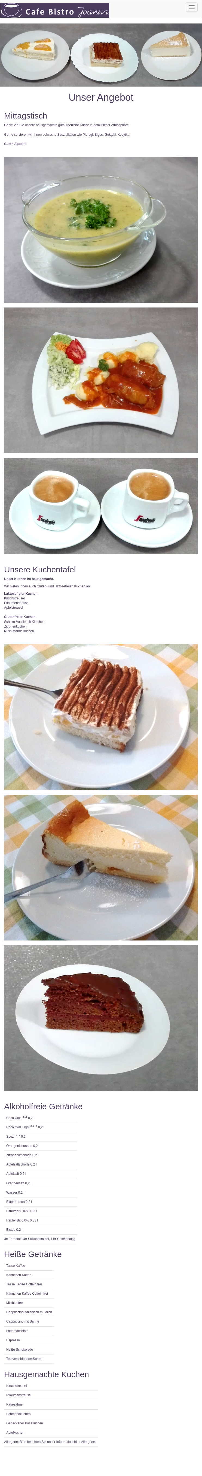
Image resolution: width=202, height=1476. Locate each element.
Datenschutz (19, 1455)
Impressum (17, 1450)
